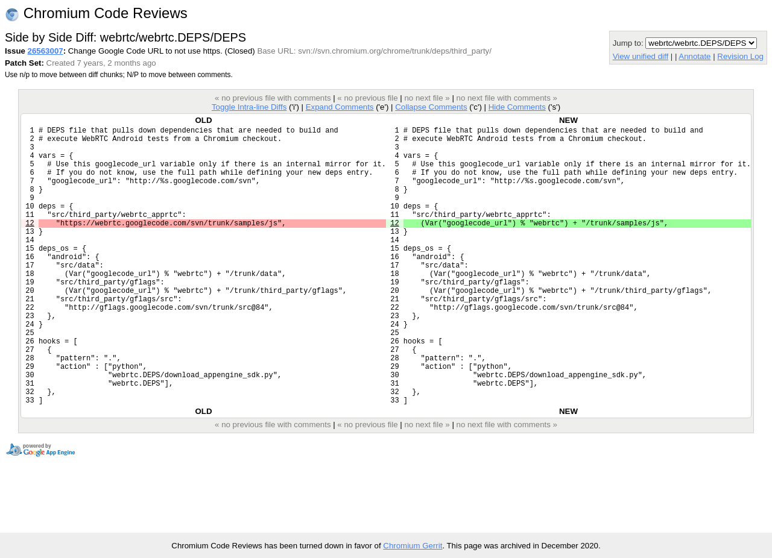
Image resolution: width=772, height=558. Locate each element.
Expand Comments (340, 106)
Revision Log (740, 56)
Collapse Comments (431, 106)
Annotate (694, 56)
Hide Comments (517, 106)
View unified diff (640, 56)
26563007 (45, 50)
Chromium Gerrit (412, 545)
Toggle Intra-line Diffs (249, 106)
